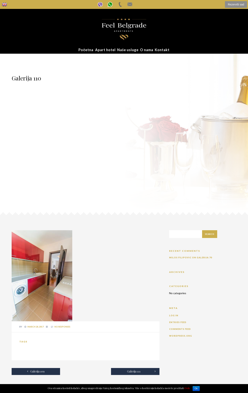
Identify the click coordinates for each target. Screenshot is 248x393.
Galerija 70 (204, 257)
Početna (85, 50)
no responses (62, 326)
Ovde (187, 388)
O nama (146, 50)
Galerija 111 (141, 371)
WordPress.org (180, 335)
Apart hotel (105, 50)
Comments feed (180, 329)
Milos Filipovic (180, 257)
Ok (196, 388)
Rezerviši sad (236, 4)
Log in (173, 315)
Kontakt (162, 50)
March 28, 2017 (36, 326)
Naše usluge (128, 50)
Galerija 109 (36, 371)
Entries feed (177, 322)
